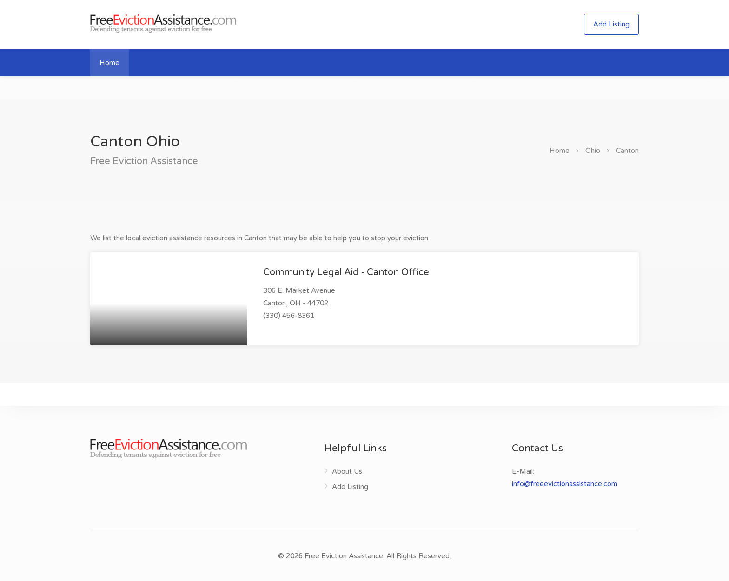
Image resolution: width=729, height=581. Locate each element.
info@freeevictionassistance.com (564, 484)
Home (109, 63)
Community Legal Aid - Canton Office (346, 272)
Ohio (592, 150)
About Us (347, 471)
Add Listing (611, 24)
